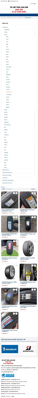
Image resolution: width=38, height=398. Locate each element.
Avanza (7, 102)
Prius (7, 59)
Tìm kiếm (33, 3)
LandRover (6, 134)
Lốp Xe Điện (4, 177)
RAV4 (7, 56)
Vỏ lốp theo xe (9, 17)
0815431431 (4, 1)
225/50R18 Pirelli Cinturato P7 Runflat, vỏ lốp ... (27, 210)
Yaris (7, 41)
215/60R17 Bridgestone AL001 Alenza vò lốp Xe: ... (27, 258)
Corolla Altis (8, 94)
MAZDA (5, 129)
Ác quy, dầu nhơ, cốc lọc (7, 182)
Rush (7, 54)
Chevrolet (6, 160)
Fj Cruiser (8, 82)
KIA (5, 137)
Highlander (8, 74)
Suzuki (5, 109)
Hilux (7, 72)
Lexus (5, 132)
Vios (7, 46)
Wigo (7, 44)
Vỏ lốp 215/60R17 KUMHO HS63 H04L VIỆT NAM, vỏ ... (9, 234)
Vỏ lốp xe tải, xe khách (6, 175)
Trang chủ (3, 17)
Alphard (7, 107)
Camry (7, 99)
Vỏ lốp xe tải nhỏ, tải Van (7, 172)
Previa (7, 61)
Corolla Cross (20, 17)
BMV (5, 162)
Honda (5, 144)
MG (5, 127)
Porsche (6, 114)
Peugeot (6, 117)
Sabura (5, 112)
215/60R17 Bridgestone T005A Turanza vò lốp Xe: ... (9, 282)
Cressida (8, 87)
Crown (7, 84)
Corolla (7, 97)
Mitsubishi (6, 122)
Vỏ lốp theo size (5, 169)
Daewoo (6, 157)
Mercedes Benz (7, 124)
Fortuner (8, 79)
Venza (7, 49)
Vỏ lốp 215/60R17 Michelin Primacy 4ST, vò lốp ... (8, 210)
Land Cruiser (8, 67)
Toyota (15, 17)
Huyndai (6, 142)
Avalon (7, 104)
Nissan (5, 119)
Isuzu (5, 139)
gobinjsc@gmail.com (13, 1)
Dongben (6, 152)
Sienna (7, 51)
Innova (7, 69)
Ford (5, 147)
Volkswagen (6, 29)
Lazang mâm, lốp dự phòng (7, 180)
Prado (7, 64)
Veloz (7, 36)
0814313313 (15, 369)
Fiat (5, 150)
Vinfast (5, 32)
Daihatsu (6, 155)
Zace (7, 39)
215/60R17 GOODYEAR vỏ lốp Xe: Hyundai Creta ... (9, 307)
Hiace (7, 77)
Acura (5, 167)
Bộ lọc (3, 187)
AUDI (5, 165)
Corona (7, 89)
